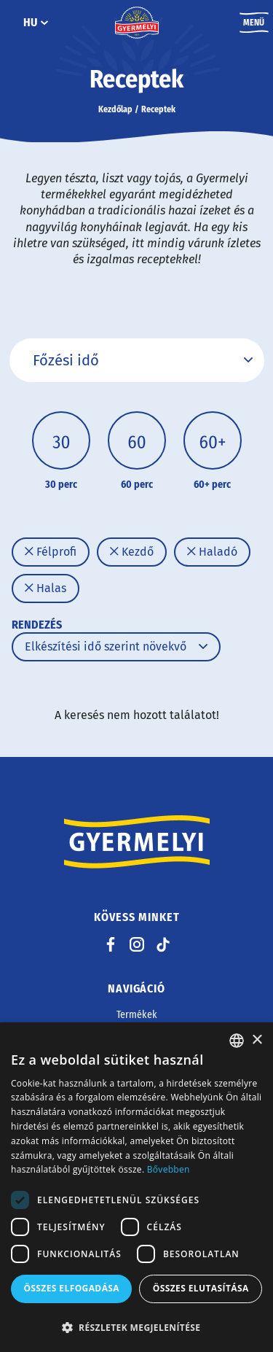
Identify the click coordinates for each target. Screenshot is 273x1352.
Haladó (212, 552)
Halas (45, 588)
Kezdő (132, 552)
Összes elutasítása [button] (201, 1288)
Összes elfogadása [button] (71, 1288)
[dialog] (136, 1187)
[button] (136, 1327)
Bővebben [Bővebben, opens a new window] (168, 1169)
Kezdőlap (115, 109)
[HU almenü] (44, 22)
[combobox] (236, 1040)
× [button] (256, 1040)
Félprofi (50, 552)
